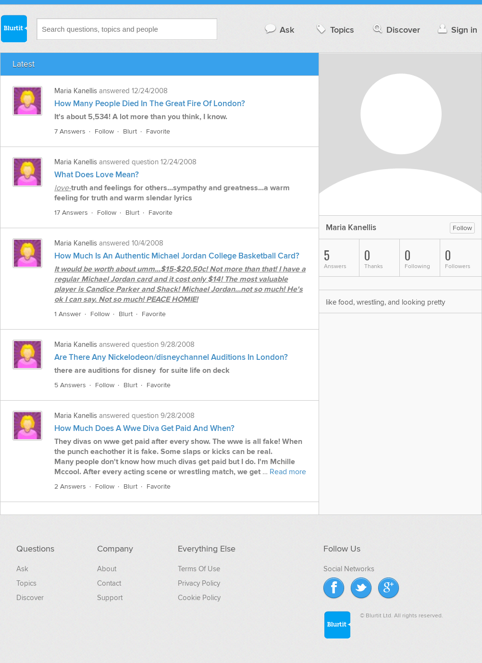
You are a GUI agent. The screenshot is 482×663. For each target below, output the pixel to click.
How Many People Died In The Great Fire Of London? (149, 104)
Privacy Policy (199, 583)
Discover (395, 29)
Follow (104, 131)
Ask (279, 29)
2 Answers (70, 486)
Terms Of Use (199, 569)
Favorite (158, 131)
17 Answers (71, 213)
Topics (334, 29)
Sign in (456, 29)
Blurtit (13, 28)
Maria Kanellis (75, 90)
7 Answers (70, 131)
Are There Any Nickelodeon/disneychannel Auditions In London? (171, 357)
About (106, 569)
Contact (109, 583)
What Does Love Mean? (96, 175)
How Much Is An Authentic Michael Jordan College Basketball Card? (176, 256)
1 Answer (67, 314)
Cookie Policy (199, 597)
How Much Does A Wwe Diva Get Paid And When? (144, 428)
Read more (288, 472)
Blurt (130, 131)
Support (110, 597)
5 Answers (70, 385)
